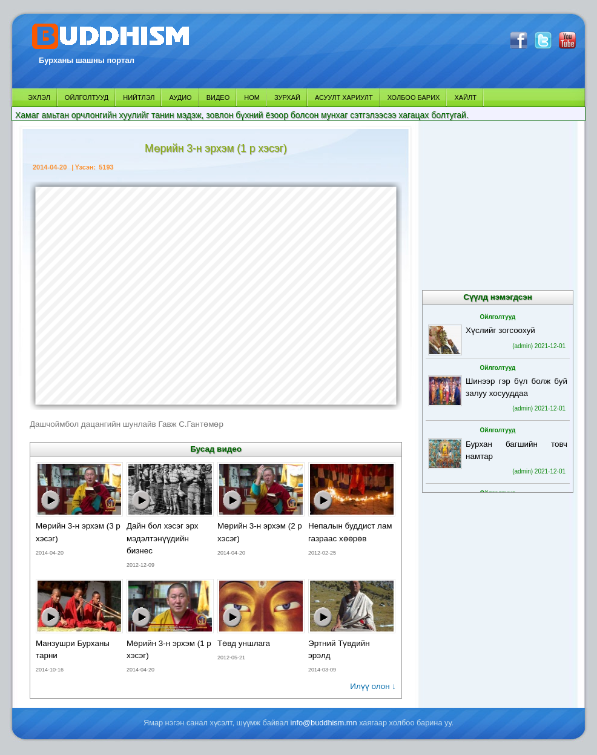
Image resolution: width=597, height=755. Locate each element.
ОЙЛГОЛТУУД (86, 97)
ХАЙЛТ (465, 97)
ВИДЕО (218, 97)
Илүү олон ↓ (373, 686)
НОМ (252, 97)
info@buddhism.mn (324, 722)
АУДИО (180, 97)
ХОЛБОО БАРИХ (414, 97)
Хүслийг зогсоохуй (500, 330)
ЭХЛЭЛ (39, 97)
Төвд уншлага (243, 643)
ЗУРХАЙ (287, 97)
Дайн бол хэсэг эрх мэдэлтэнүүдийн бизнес (163, 538)
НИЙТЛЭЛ (138, 97)
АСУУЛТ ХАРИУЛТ (344, 97)
